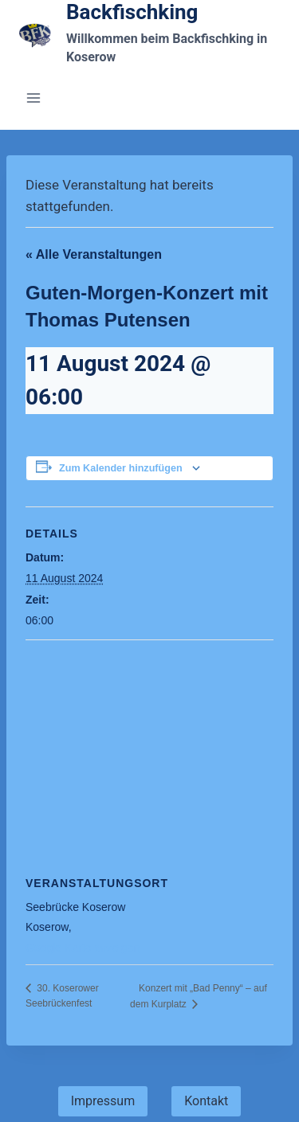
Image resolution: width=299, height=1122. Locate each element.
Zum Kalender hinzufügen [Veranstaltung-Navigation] (121, 468)
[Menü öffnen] (34, 97)
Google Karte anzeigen (83, 947)
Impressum (103, 1100)
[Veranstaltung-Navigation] (149, 755)
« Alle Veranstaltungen (94, 254)
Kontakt (206, 1100)
